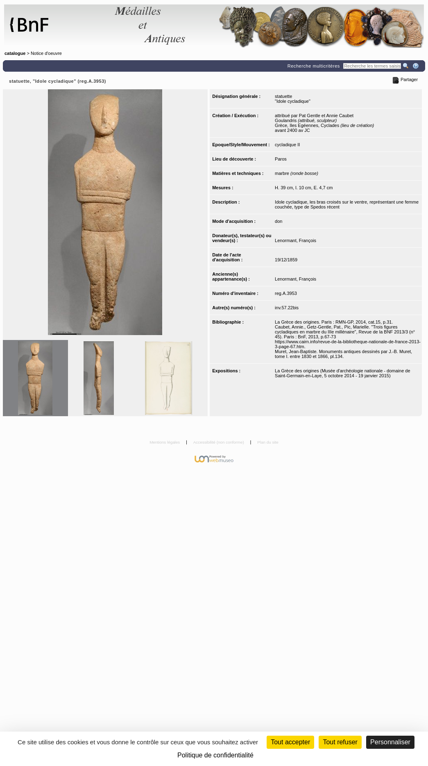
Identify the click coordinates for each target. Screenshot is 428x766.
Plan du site (268, 442)
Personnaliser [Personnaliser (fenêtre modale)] (390, 742)
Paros (281, 158)
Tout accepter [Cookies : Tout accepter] (290, 742)
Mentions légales (165, 442)
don (278, 221)
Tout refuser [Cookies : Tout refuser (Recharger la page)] (340, 742)
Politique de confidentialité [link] (215, 755)
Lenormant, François (295, 240)
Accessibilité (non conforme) (219, 442)
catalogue (15, 53)
